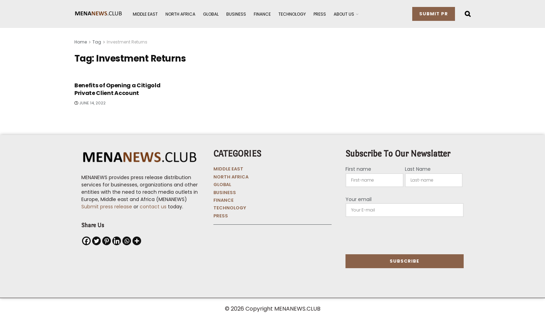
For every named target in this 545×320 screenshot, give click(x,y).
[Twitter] (96, 241)
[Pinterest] (106, 241)
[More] (136, 241)
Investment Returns (127, 42)
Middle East (145, 14)
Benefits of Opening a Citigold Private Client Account (117, 89)
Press (320, 14)
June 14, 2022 (90, 103)
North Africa (180, 14)
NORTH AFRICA (231, 177)
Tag (96, 42)
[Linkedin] (116, 241)
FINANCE (223, 200)
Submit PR (433, 13)
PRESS (220, 216)
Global (211, 14)
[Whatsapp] (126, 241)
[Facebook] (86, 241)
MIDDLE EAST (228, 169)
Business (236, 14)
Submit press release (106, 206)
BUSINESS (224, 192)
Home (80, 42)
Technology (292, 14)
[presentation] (398, 235)
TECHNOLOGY (229, 208)
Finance (262, 14)
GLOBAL (222, 184)
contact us (153, 206)
